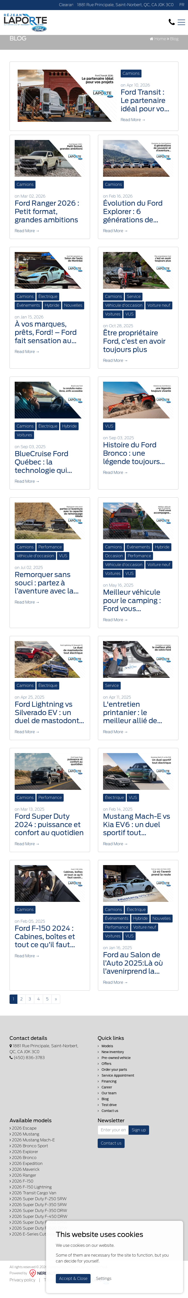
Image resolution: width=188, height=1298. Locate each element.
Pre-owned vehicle (114, 1067)
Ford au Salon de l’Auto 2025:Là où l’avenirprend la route (133, 972)
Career (105, 1097)
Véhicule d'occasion (123, 315)
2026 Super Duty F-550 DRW (38, 1232)
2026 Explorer (24, 1161)
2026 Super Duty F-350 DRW (38, 1220)
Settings (103, 1278)
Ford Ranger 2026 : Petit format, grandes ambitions (47, 221)
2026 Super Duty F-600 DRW (39, 1237)
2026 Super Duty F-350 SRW (38, 1214)
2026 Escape (23, 1137)
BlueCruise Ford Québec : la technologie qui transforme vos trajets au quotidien (48, 472)
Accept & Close (73, 1278)
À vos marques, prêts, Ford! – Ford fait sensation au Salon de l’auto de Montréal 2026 (46, 342)
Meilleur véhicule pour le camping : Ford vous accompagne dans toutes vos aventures (134, 610)
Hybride (52, 315)
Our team (107, 1103)
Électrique (47, 306)
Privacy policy (22, 1289)
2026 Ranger (23, 1185)
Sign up (139, 1139)
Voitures (112, 324)
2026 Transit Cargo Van (33, 1202)
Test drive (107, 1114)
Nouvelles (73, 315)
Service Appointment (116, 1085)
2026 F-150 (21, 1190)
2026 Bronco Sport (29, 1155)
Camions (131, 83)
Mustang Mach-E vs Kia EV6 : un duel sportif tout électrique (136, 834)
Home (158, 48)
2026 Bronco (23, 1167)
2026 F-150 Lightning (31, 1196)
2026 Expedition (26, 1173)
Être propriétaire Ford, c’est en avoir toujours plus (134, 351)
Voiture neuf (158, 315)
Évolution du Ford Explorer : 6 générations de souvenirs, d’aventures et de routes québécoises (136, 221)
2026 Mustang (24, 1143)
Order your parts (112, 1079)
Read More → (133, 129)
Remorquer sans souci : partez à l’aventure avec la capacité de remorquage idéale (47, 592)
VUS (129, 324)
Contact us (108, 1120)
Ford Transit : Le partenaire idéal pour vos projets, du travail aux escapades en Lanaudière (144, 110)
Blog (103, 1108)
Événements (28, 315)
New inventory (111, 1061)
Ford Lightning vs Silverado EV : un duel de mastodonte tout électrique (49, 722)
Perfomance (50, 556)
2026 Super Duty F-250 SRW (38, 1208)
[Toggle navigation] (181, 22)
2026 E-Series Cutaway (33, 1243)
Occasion (114, 565)
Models (105, 1056)
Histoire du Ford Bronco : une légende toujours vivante (131, 463)
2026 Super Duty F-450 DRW (38, 1226)
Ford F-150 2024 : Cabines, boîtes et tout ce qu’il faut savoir (45, 946)
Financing (107, 1091)
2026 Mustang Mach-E (32, 1149)
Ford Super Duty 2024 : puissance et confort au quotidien (49, 834)
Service (134, 306)
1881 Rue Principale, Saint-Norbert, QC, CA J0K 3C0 (125, 4)
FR (181, 4)
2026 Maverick (24, 1179)
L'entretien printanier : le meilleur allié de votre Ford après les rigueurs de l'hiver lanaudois (136, 722)
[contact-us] (172, 22)
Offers (104, 1073)
